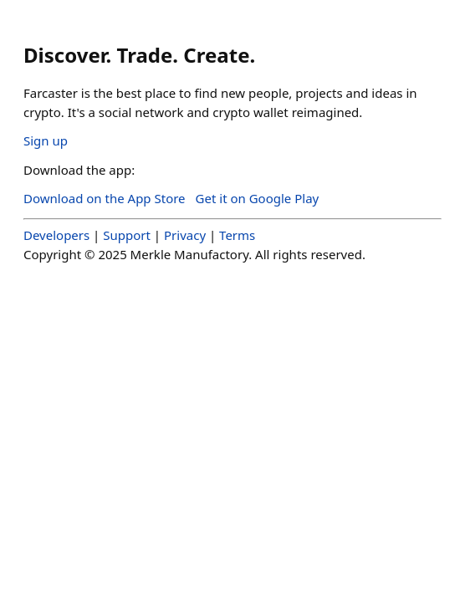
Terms (237, 235)
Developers (56, 235)
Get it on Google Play (257, 198)
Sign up (45, 140)
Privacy (185, 235)
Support (127, 235)
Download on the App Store (104, 198)
